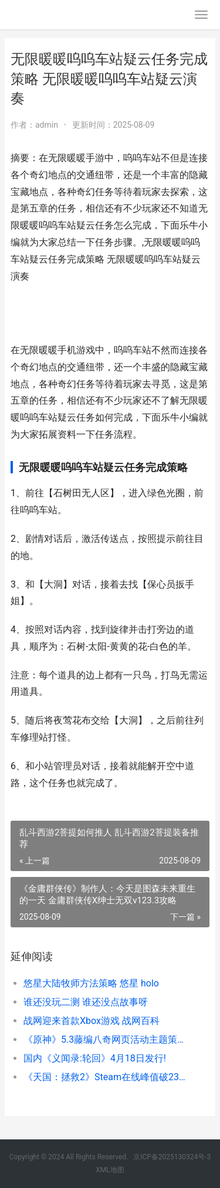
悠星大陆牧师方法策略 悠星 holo (91, 983)
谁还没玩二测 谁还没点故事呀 (85, 1002)
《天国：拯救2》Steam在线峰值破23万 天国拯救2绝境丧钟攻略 (107, 1077)
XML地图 (110, 1170)
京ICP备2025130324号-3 (172, 1157)
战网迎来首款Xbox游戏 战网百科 (91, 1020)
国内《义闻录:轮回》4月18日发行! (94, 1058)
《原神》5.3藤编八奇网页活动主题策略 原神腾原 (107, 1039)
